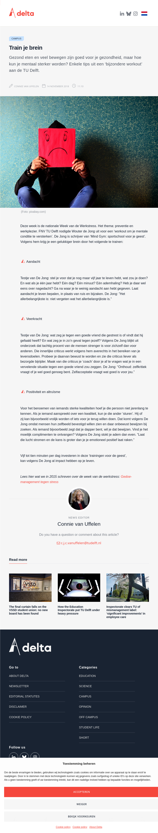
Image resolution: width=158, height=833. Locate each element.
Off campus (88, 717)
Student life (89, 727)
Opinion (85, 706)
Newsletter (19, 686)
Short (84, 737)
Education (87, 676)
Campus (16, 39)
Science (85, 686)
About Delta (95, 827)
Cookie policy (63, 827)
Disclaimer (18, 706)
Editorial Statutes (24, 696)
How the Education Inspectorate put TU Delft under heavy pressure (79, 610)
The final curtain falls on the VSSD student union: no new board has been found (28, 610)
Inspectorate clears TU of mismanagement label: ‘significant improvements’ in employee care (125, 612)
